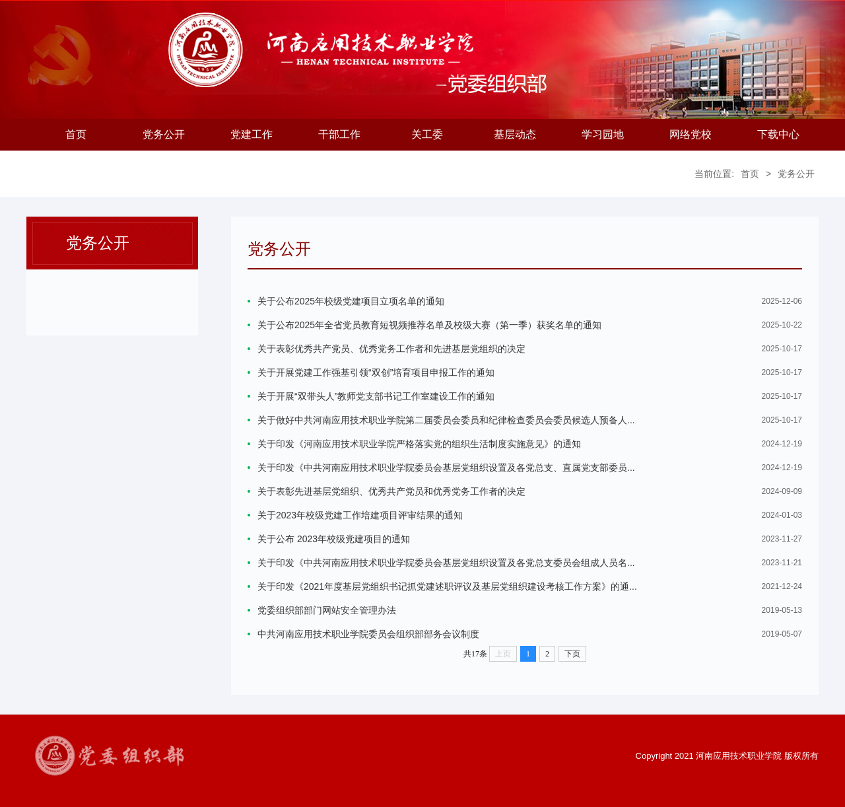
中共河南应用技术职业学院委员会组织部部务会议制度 (368, 634)
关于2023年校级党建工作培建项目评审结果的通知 (360, 515)
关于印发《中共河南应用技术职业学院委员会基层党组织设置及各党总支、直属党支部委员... (446, 467)
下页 (572, 653)
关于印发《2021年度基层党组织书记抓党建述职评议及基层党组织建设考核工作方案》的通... (447, 586)
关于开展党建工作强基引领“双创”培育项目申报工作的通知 (375, 372)
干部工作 (339, 134)
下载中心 (778, 134)
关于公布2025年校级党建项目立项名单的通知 (350, 301)
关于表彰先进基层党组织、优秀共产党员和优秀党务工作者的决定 (391, 491)
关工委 (427, 134)
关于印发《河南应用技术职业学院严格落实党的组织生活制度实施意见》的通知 (419, 444)
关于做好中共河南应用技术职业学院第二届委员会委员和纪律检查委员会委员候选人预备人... (446, 420)
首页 (75, 134)
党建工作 (251, 134)
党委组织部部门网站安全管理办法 (326, 610)
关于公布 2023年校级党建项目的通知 (333, 539)
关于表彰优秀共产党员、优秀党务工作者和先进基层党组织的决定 (391, 348)
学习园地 (603, 134)
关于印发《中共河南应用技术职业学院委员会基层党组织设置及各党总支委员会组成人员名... (446, 562)
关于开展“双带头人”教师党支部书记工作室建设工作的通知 (375, 396)
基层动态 (515, 134)
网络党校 (690, 134)
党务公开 (164, 134)
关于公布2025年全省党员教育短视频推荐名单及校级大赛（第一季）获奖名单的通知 (429, 325)
